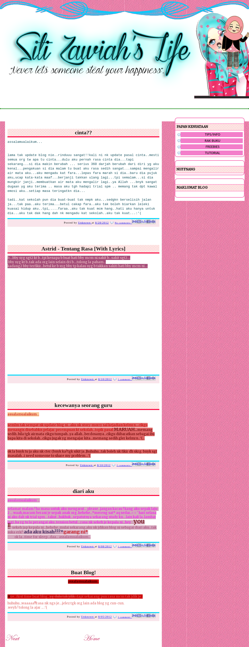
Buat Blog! (83, 572)
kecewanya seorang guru (83, 405)
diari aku (83, 491)
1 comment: (125, 379)
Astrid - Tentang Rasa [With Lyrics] (83, 248)
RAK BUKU (212, 140)
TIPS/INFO (212, 134)
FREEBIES (213, 146)
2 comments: (124, 465)
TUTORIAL (212, 153)
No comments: (123, 223)
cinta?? (83, 132)
